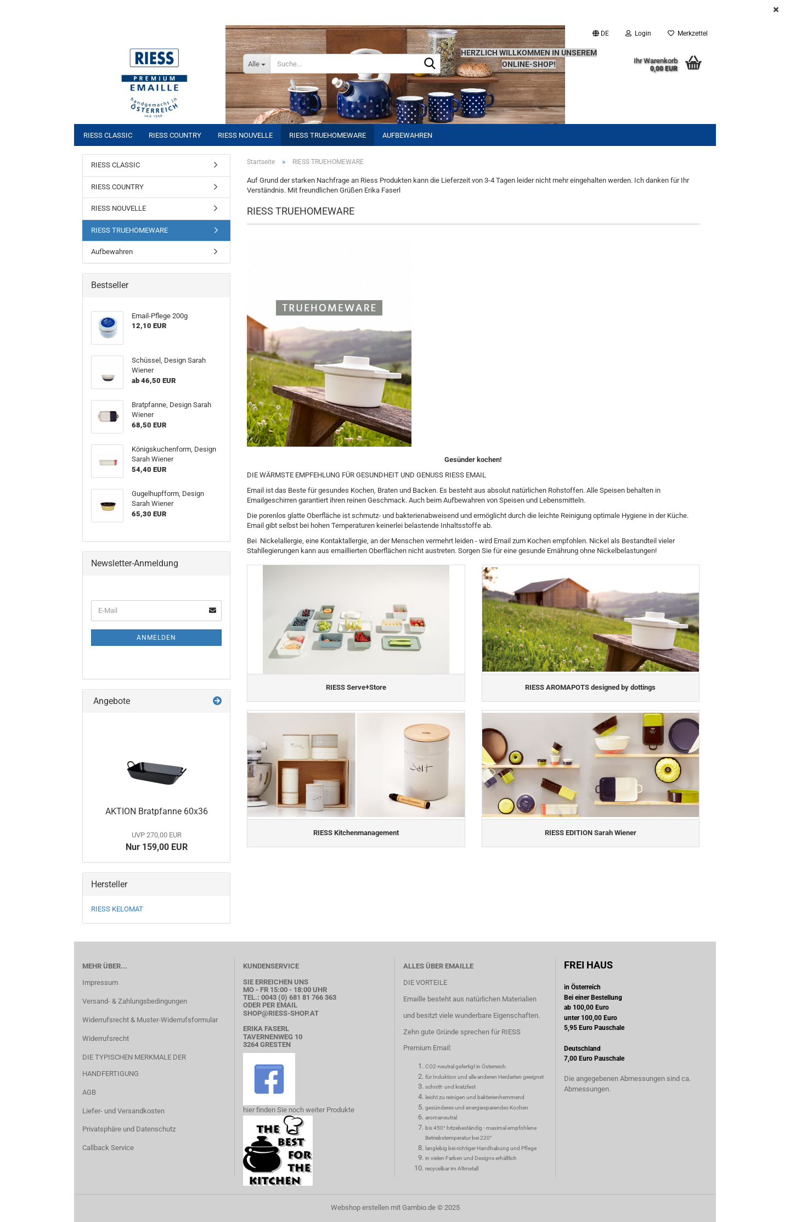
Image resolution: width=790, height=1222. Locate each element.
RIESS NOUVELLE (245, 135)
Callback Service (108, 1148)
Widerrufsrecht (105, 1038)
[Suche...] (256, 64)
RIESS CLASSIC (107, 135)
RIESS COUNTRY (175, 135)
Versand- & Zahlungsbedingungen (134, 1001)
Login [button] (638, 33)
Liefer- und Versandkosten (123, 1111)
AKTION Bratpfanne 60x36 (156, 811)
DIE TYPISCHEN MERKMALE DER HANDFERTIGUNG (134, 1065)
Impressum (100, 982)
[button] (600, 33)
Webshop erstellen (360, 1207)
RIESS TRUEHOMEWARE (327, 135)
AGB (89, 1092)
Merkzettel (688, 33)
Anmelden (156, 637)
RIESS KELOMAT (117, 909)
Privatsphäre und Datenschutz (129, 1129)
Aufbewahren (407, 135)
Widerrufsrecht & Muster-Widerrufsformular (150, 1020)
